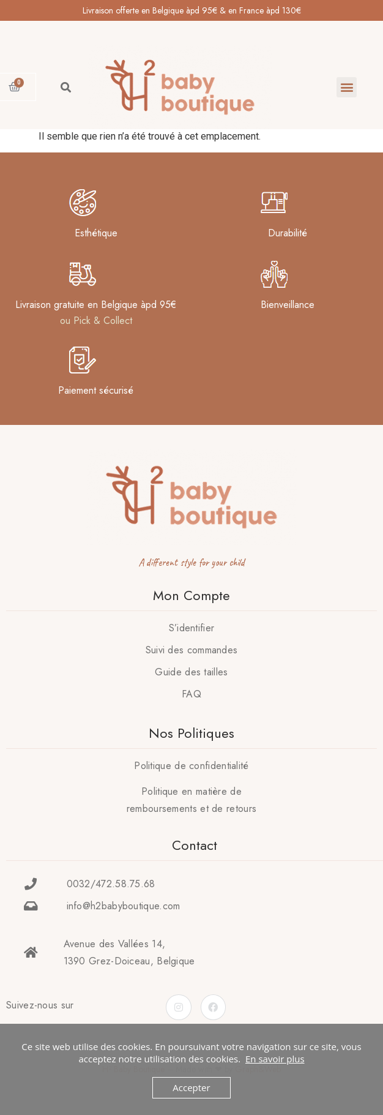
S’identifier (192, 628)
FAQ (191, 694)
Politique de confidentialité (191, 766)
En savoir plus (275, 1059)
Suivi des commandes (192, 650)
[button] (347, 87)
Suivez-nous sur (40, 1005)
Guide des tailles (191, 672)
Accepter (191, 1087)
